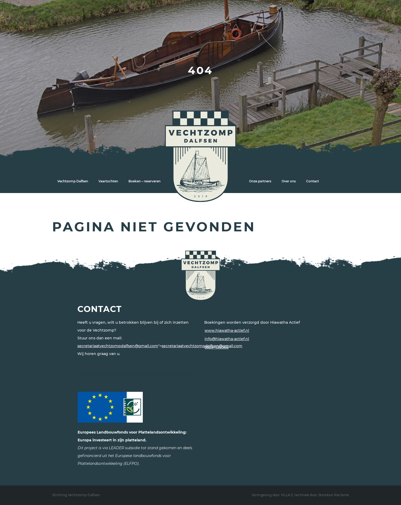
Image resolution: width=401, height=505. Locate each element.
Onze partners (260, 181)
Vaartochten (108, 181)
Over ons (289, 181)
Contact (312, 181)
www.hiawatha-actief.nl (227, 330)
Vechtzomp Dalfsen (72, 181)
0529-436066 (217, 347)
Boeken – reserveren (144, 181)
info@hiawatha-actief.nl (227, 338)
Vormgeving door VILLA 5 (272, 495)
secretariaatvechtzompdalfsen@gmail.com (117, 346)
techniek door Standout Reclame (322, 495)
